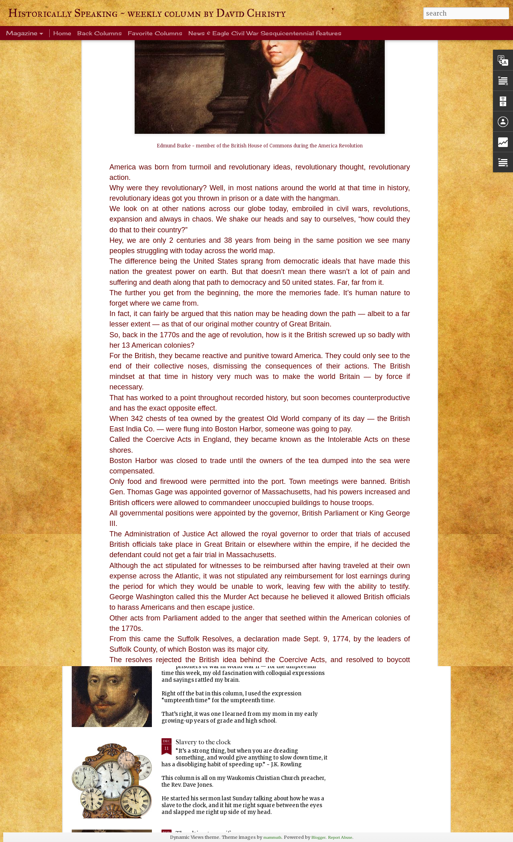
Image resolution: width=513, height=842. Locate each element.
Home (62, 33)
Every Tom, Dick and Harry (214, 651)
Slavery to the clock (203, 742)
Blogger (318, 837)
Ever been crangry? (203, 559)
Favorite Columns (155, 33)
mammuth (272, 837)
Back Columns (99, 33)
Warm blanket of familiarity (215, 468)
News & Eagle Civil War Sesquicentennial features (264, 33)
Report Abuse (340, 837)
